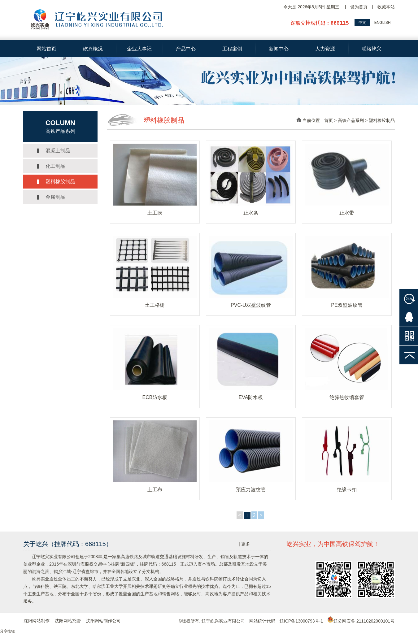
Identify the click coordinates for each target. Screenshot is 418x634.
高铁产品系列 (351, 120)
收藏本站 (386, 6)
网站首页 (46, 48)
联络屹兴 (371, 48)
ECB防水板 (155, 397)
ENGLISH (382, 22)
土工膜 (154, 212)
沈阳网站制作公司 (103, 620)
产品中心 (186, 48)
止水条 (250, 212)
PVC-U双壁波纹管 (251, 305)
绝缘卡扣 (347, 489)
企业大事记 (139, 48)
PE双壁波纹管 (346, 305)
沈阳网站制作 (37, 620)
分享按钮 (7, 631)
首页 (328, 120)
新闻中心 (279, 48)
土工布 (154, 489)
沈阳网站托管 (68, 620)
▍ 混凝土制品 (53, 150)
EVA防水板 (251, 397)
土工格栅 (155, 305)
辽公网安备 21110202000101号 (360, 621)
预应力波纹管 (251, 489)
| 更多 (244, 543)
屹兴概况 (93, 48)
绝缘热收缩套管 (346, 397)
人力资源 (325, 48)
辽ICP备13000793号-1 (301, 621)
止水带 (346, 212)
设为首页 (359, 6)
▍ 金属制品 (50, 197)
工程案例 (232, 48)
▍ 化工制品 (50, 166)
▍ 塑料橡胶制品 (55, 181)
